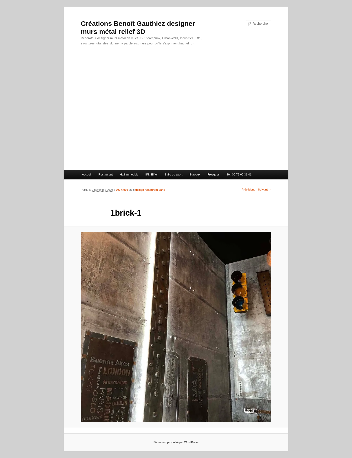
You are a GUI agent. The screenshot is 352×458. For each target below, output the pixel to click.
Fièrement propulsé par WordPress (176, 442)
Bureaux (194, 174)
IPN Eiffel (151, 174)
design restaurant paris (150, 189)
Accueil (86, 174)
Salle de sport (174, 174)
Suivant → (264, 189)
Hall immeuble (129, 174)
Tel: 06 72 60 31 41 (239, 174)
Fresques (213, 174)
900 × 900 (122, 189)
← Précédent (246, 189)
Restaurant (106, 174)
